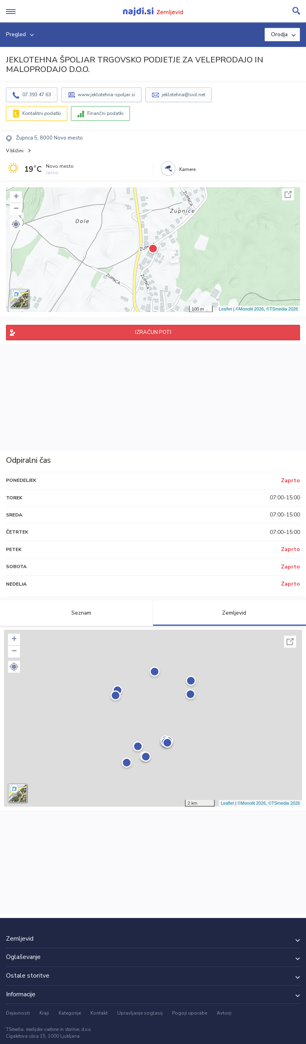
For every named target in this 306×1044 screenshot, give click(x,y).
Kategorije (70, 1013)
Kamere (187, 169)
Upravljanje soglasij (140, 1013)
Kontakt (99, 1013)
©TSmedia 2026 (282, 309)
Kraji (44, 1013)
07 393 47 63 (36, 94)
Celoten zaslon (288, 194)
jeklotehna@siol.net (183, 94)
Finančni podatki (105, 113)
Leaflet (225, 309)
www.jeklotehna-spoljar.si (106, 94)
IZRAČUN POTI (153, 332)
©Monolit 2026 (249, 309)
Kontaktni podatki (41, 113)
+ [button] (16, 197)
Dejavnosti (18, 1013)
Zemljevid (229, 613)
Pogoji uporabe (189, 1013)
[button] (16, 224)
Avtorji (224, 1013)
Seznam (76, 613)
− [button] (16, 209)
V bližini (15, 150)
